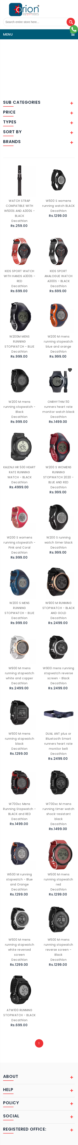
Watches (59, 42)
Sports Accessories (29, 42)
